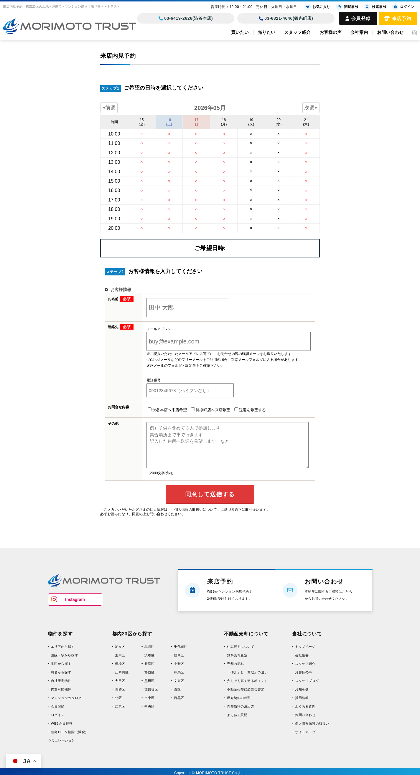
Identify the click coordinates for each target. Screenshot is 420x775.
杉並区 (149, 672)
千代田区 (180, 646)
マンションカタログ (66, 698)
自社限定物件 (61, 681)
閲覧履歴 (347, 6)
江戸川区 (122, 672)
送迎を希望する (250, 409)
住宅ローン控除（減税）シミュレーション (68, 736)
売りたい (266, 32)
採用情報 (302, 698)
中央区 (149, 706)
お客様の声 (330, 32)
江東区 (120, 706)
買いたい (240, 32)
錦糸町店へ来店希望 (210, 409)
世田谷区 (151, 689)
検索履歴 (375, 6)
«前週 (109, 108)
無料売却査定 (237, 655)
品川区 (149, 646)
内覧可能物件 (61, 689)
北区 (118, 698)
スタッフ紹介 (297, 32)
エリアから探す (63, 646)
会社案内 (359, 32)
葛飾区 (120, 689)
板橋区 (120, 663)
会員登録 (358, 18)
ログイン (58, 715)
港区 (177, 689)
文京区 (179, 681)
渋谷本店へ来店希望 (167, 409)
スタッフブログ (307, 681)
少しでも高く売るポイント (247, 681)
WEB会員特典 (62, 723)
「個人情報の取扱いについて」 (195, 510)
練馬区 (179, 672)
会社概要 (302, 655)
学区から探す (61, 663)
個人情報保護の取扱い (312, 723)
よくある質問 (237, 715)
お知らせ (302, 689)
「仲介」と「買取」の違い (247, 672)
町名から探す (61, 672)
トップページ (305, 646)
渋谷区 (149, 655)
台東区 (149, 698)
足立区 (120, 646)
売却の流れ (235, 663)
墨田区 (149, 681)
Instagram (75, 599)
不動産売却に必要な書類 (245, 689)
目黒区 (179, 698)
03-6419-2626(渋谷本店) (186, 18)
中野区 (179, 663)
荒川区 (120, 655)
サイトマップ (305, 732)
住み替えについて (240, 646)
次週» (311, 108)
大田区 (120, 681)
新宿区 (149, 663)
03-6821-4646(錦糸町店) (286, 18)
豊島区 (179, 655)
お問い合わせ (390, 32)
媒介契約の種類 (239, 698)
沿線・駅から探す (64, 655)
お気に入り (317, 6)
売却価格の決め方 (240, 706)
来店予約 (397, 18)
